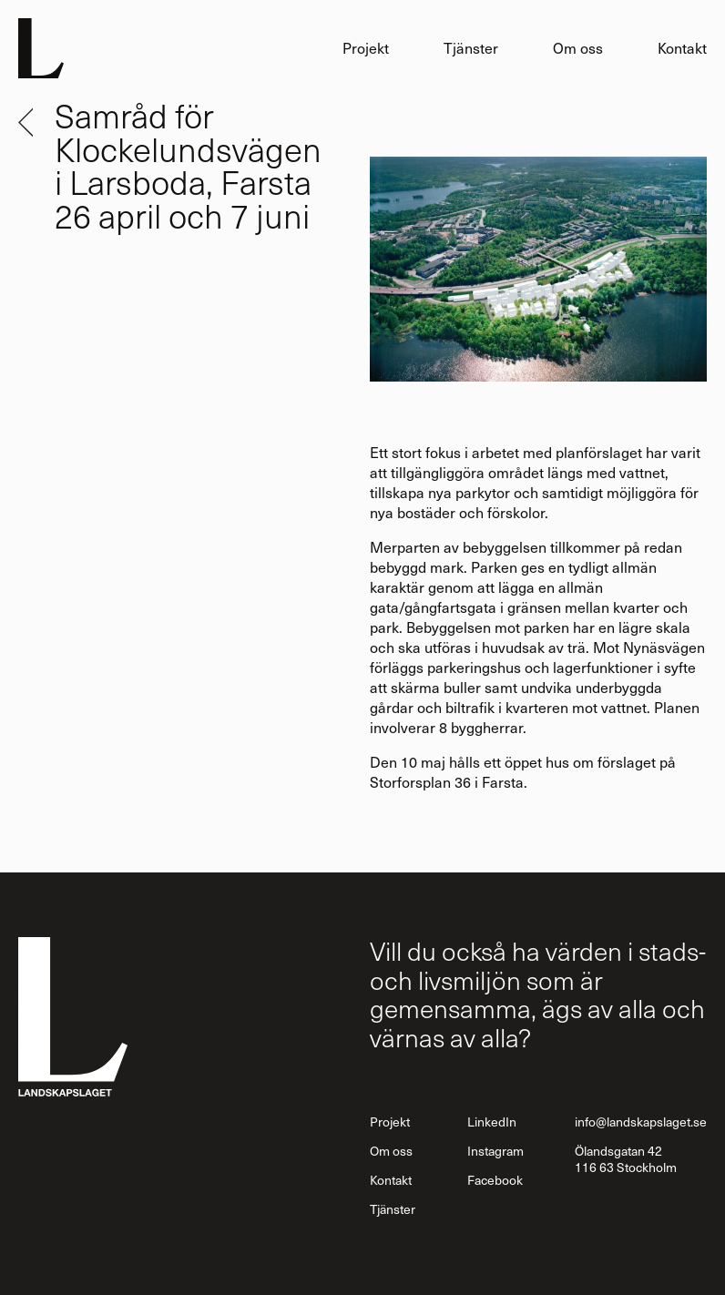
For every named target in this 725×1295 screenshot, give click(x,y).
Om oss (578, 47)
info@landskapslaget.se (641, 1121)
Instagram (495, 1150)
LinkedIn (491, 1121)
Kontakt (682, 47)
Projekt (365, 47)
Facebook (495, 1179)
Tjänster (471, 47)
